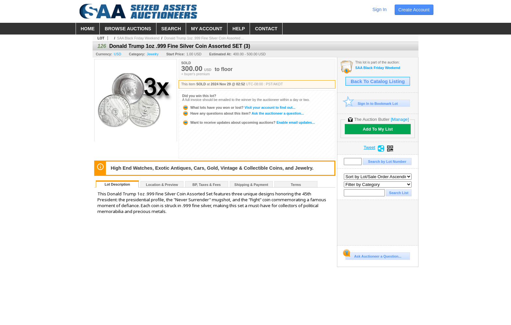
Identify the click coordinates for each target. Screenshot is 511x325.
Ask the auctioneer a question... (243, 113)
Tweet (369, 147)
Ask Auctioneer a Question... (373, 255)
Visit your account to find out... (238, 107)
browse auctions (128, 28)
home (88, 28)
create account (414, 9)
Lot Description (117, 184)
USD (117, 54)
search (171, 28)
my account (206, 28)
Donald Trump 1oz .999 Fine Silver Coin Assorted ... (204, 38)
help (238, 28)
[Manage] (399, 119)
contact (266, 28)
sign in (379, 9)
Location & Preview (162, 185)
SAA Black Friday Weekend (138, 38)
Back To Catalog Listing (378, 81)
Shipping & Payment (251, 185)
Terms (296, 185)
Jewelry (152, 54)
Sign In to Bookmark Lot (371, 103)
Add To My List (378, 129)
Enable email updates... (248, 122)
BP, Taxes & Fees (207, 185)
